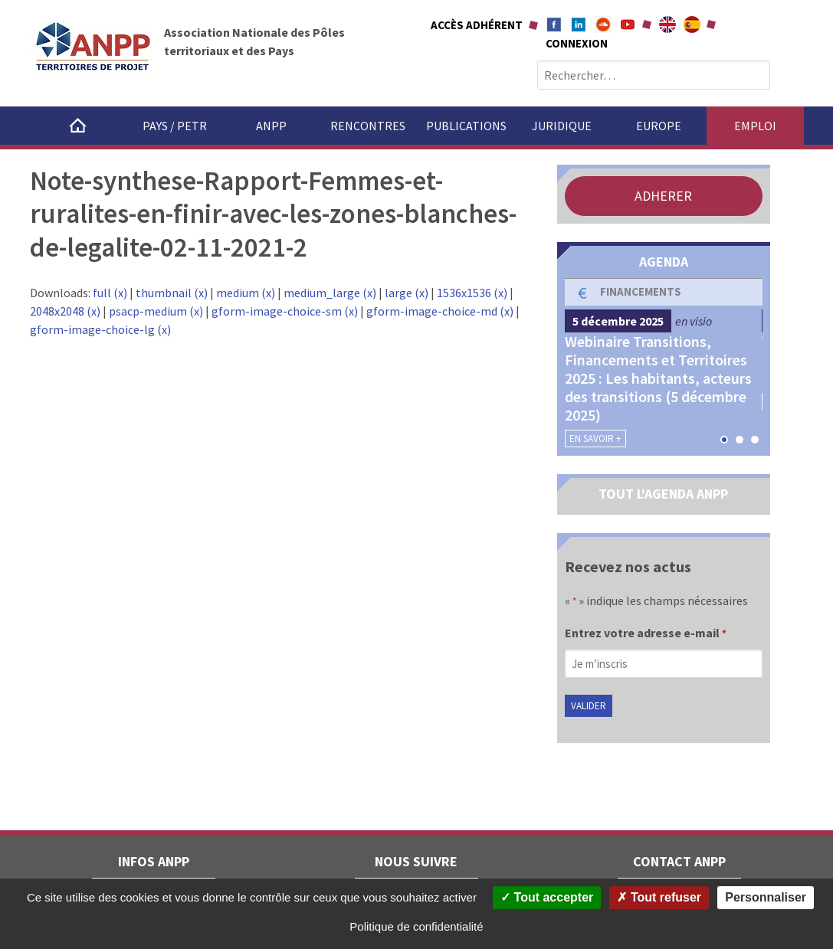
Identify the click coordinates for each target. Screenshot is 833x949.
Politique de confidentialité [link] (416, 926)
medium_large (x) (330, 292)
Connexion (577, 43)
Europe (658, 125)
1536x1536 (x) (472, 292)
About (667, 24)
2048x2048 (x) (65, 311)
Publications (466, 125)
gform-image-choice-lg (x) (100, 329)
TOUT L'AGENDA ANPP (663, 493)
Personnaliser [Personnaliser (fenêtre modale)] (765, 897)
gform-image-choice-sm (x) (285, 311)
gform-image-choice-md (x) (439, 311)
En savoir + (595, 438)
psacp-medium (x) (156, 311)
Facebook (554, 24)
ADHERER (663, 196)
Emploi (755, 125)
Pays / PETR (175, 125)
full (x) (110, 292)
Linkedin (578, 24)
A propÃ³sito (692, 24)
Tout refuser (659, 897)
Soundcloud (603, 24)
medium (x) (245, 292)
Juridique (562, 125)
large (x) (406, 292)
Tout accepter (546, 897)
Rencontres (367, 125)
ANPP (271, 125)
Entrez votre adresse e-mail (645, 634)
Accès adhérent (477, 25)
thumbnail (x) (172, 292)
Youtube (627, 24)
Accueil (78, 125)
